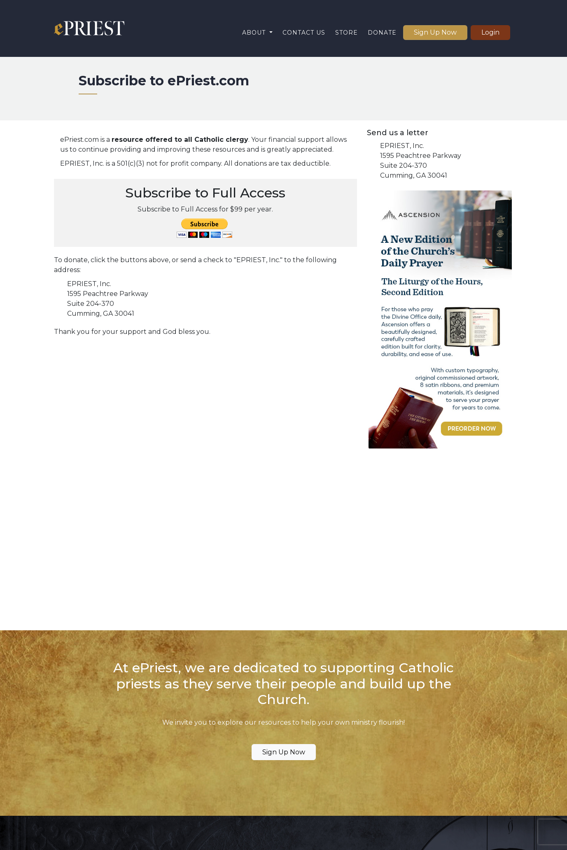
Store (346, 32)
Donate (382, 32)
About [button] (255, 32)
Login (490, 32)
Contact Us (303, 32)
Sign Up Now (435, 32)
